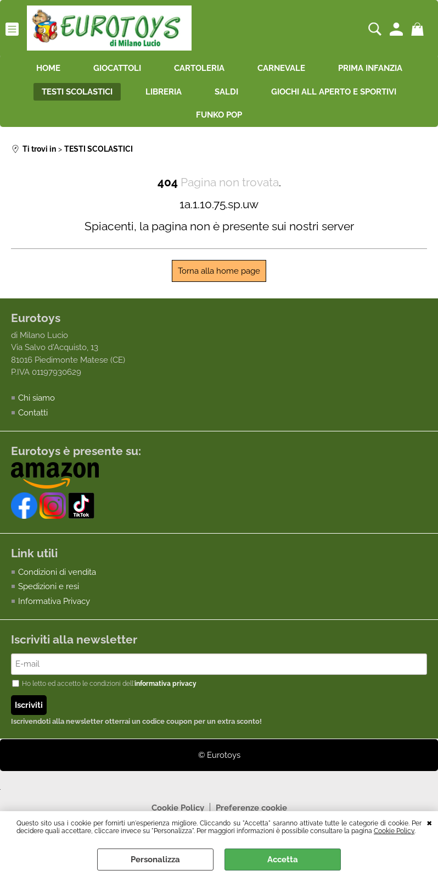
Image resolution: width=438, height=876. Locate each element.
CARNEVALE (281, 68)
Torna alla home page (219, 271)
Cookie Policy (394, 831)
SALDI (226, 92)
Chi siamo (36, 398)
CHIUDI (429, 822)
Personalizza (155, 859)
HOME (48, 68)
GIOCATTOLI (117, 68)
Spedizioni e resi (48, 586)
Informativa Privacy (54, 601)
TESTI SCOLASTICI (77, 92)
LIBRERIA (163, 92)
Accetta (282, 859)
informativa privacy (165, 684)
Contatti (33, 413)
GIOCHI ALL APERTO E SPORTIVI (333, 92)
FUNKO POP (219, 115)
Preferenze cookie (251, 808)
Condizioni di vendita (57, 572)
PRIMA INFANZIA (370, 68)
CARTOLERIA (199, 68)
